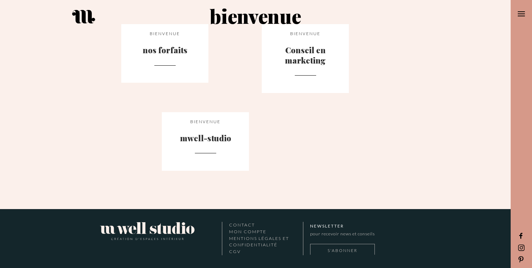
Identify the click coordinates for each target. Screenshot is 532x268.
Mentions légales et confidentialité (259, 242)
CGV (235, 251)
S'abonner (342, 250)
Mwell (147, 232)
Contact (242, 225)
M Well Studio (129, 16)
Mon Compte (247, 231)
